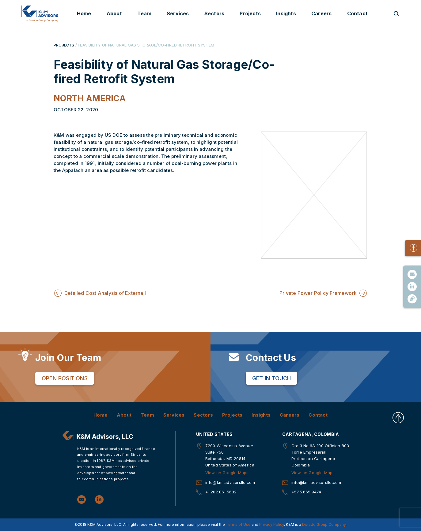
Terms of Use (238, 524)
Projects (250, 13)
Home (84, 13)
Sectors (214, 13)
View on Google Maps (227, 472)
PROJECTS (64, 45)
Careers (321, 13)
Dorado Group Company (324, 524)
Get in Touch (271, 378)
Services (178, 13)
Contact (357, 13)
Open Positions (65, 378)
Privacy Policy (271, 524)
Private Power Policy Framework (318, 293)
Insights (286, 13)
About (114, 13)
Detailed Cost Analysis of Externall (105, 293)
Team (144, 13)
